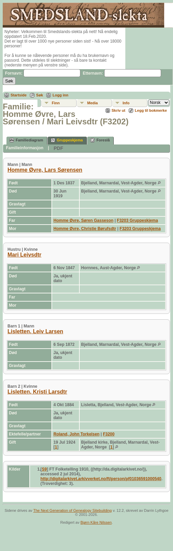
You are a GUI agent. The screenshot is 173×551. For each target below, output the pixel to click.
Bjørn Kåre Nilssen (96, 522)
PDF (58, 148)
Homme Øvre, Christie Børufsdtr (84, 228)
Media (92, 103)
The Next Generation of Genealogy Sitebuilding (72, 510)
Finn (56, 103)
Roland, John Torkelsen (76, 434)
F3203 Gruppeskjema (137, 220)
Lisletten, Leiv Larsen (35, 331)
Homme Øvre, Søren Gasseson (83, 220)
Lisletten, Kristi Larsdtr (37, 392)
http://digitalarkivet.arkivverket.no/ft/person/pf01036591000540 (101, 478)
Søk (39, 95)
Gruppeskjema (67, 140)
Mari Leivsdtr (24, 255)
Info (126, 103)
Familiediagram (26, 140)
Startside (19, 95)
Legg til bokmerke (151, 110)
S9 (44, 469)
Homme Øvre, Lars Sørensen (44, 170)
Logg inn (60, 95)
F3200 (108, 434)
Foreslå (100, 140)
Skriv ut (118, 110)
